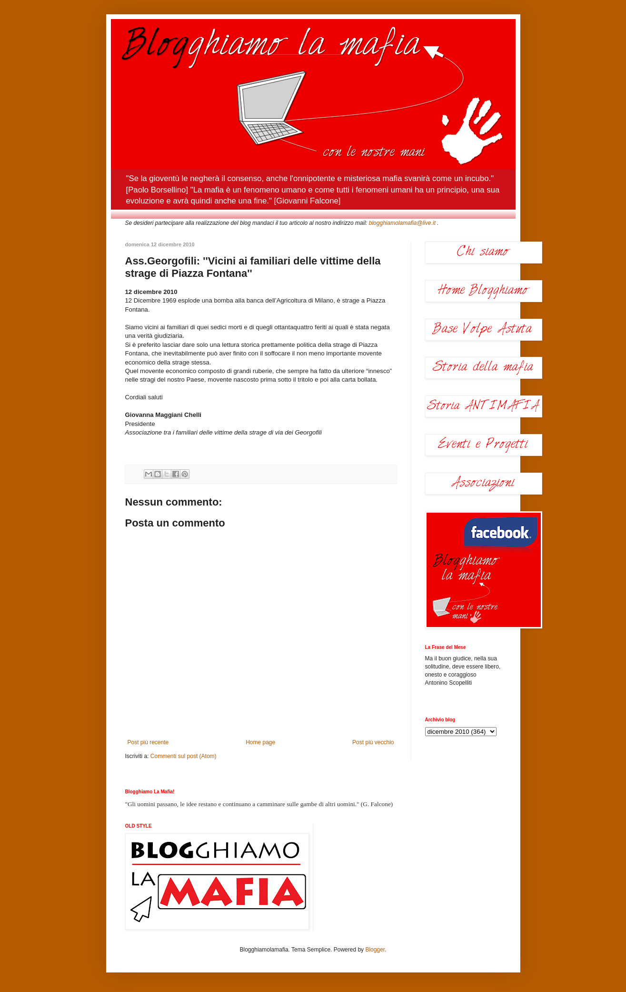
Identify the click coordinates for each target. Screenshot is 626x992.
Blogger (375, 949)
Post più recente (148, 742)
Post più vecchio (373, 742)
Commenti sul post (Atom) (183, 756)
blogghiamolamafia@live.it (402, 223)
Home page (260, 742)
